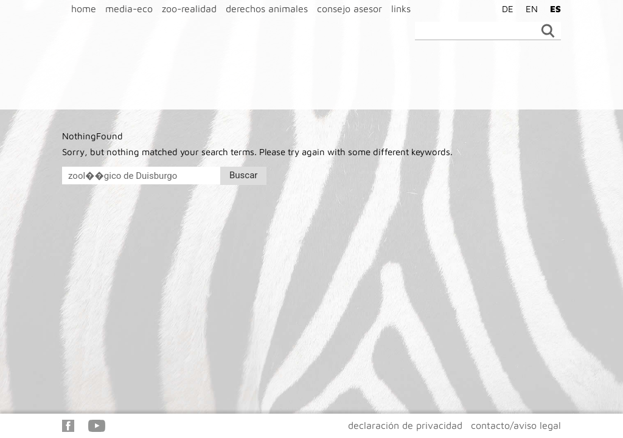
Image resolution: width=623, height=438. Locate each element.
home (83, 8)
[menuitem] (504, 8)
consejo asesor (349, 8)
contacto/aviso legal (516, 425)
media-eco (129, 8)
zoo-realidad (189, 8)
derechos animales (267, 8)
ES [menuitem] (555, 9)
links (401, 8)
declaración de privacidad (405, 425)
